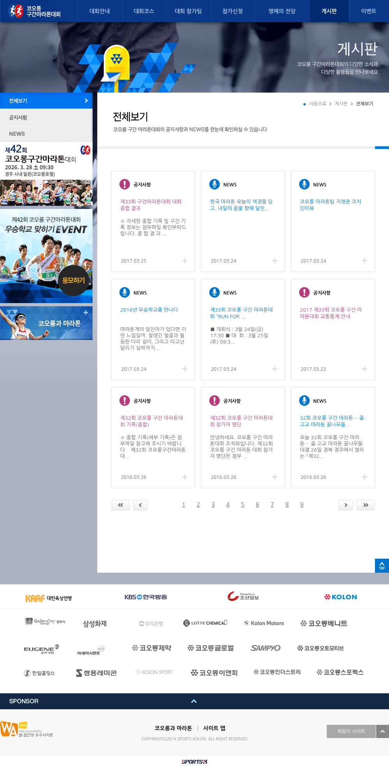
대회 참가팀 (188, 11)
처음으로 (317, 104)
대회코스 (144, 11)
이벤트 (368, 11)
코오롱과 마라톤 (173, 728)
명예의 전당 (282, 11)
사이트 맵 (214, 728)
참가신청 (233, 11)
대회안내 (99, 11)
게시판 (328, 11)
